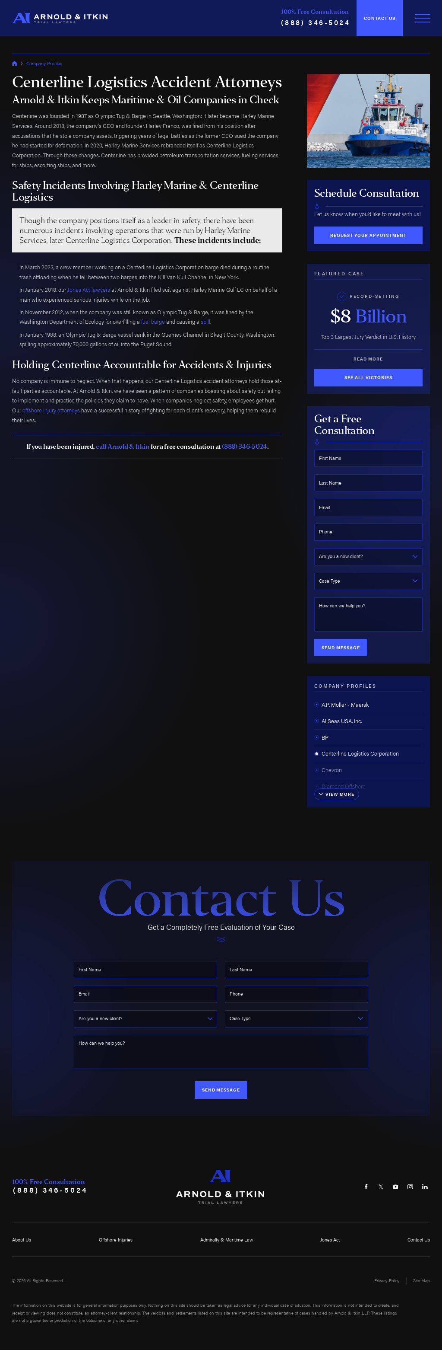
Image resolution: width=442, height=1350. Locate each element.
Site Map (421, 1280)
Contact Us (379, 18)
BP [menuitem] (321, 737)
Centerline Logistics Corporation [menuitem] (356, 753)
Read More (368, 359)
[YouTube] (396, 1187)
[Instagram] (410, 1187)
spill (205, 322)
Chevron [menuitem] (328, 770)
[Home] (59, 18)
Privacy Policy (387, 1280)
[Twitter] (381, 1187)
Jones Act (330, 1239)
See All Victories (368, 377)
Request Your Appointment (368, 235)
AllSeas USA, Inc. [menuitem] (338, 721)
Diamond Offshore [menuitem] (340, 786)
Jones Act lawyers (88, 290)
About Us (21, 1239)
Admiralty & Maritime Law (226, 1239)
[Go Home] (14, 63)
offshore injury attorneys (51, 410)
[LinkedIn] (425, 1187)
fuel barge (153, 322)
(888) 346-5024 (315, 22)
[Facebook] (366, 1187)
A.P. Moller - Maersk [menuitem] (341, 705)
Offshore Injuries (116, 1239)
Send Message (341, 648)
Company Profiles (44, 63)
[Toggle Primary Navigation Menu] (422, 18)
